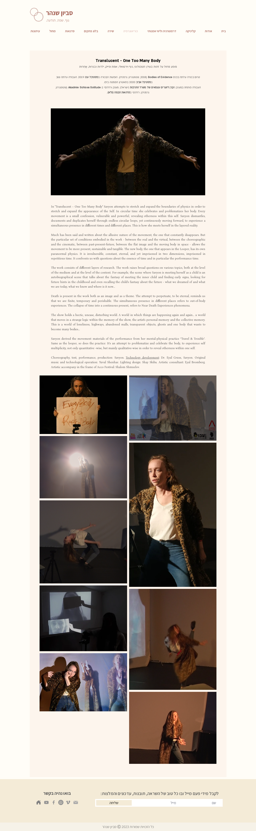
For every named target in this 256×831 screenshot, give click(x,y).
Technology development (142, 357)
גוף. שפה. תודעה (58, 20)
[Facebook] (53, 802)
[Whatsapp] (60, 802)
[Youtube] (46, 802)
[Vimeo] (68, 802)
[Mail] (75, 802)
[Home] (38, 802)
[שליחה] (114, 803)
